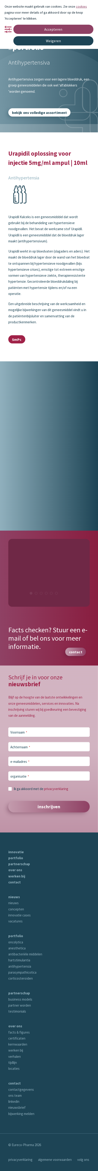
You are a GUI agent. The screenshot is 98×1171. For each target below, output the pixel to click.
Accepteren (53, 29)
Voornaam (18, 732)
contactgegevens (21, 1089)
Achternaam (20, 747)
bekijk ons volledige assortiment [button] (39, 112)
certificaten (16, 1038)
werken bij (16, 876)
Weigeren (53, 41)
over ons (15, 870)
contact (14, 882)
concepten (16, 909)
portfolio (15, 858)
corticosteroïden (20, 978)
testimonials (17, 1011)
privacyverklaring (56, 789)
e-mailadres (20, 761)
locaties (14, 1068)
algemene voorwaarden (55, 1159)
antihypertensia (19, 966)
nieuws (14, 897)
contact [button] (75, 652)
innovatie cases (19, 915)
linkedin (13, 1101)
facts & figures (19, 1032)
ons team (15, 1095)
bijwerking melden (21, 1114)
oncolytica (15, 942)
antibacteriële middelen (25, 954)
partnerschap (19, 864)
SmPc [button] (16, 339)
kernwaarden (17, 1044)
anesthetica (17, 948)
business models (20, 999)
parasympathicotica (22, 972)
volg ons (83, 1159)
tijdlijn (12, 1062)
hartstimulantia (19, 960)
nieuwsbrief (17, 1107)
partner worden (19, 1005)
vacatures (15, 921)
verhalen (14, 1056)
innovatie (16, 852)
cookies (81, 6)
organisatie (19, 776)
